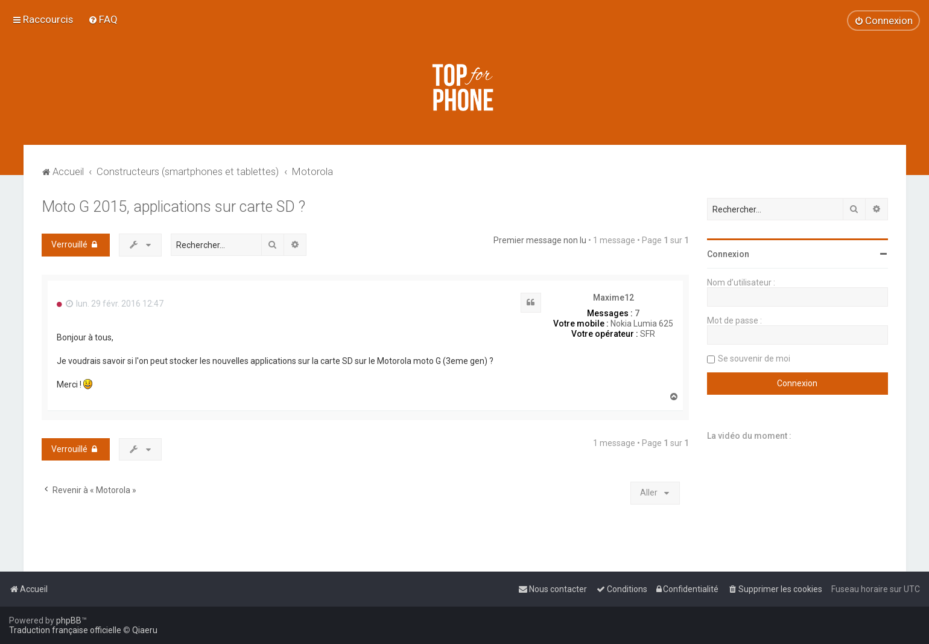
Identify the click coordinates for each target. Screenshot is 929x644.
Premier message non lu (539, 240)
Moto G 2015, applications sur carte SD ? (173, 206)
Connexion (728, 254)
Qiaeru (144, 630)
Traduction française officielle (65, 630)
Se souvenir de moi (754, 358)
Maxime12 (613, 297)
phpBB (68, 620)
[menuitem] (103, 19)
